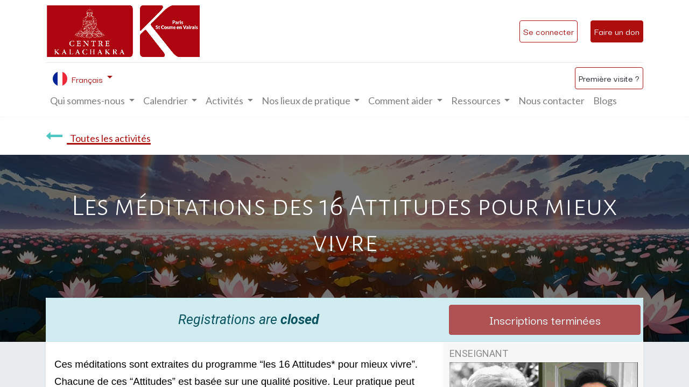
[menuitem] (551, 100)
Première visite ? (609, 77)
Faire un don (616, 31)
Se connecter (548, 31)
